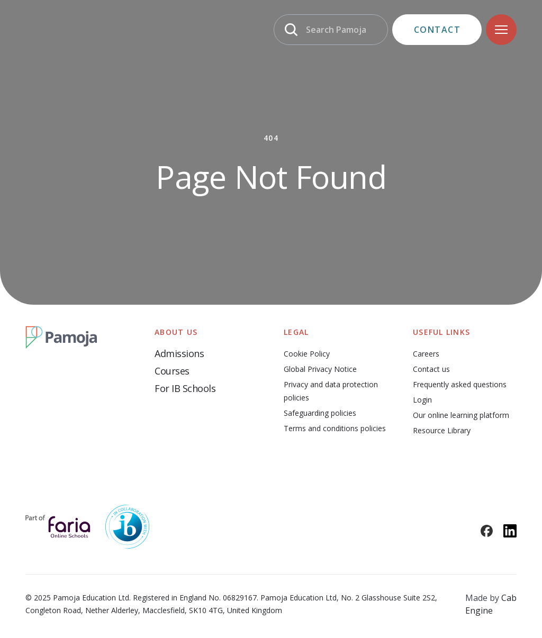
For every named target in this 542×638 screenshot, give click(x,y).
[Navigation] (501, 29)
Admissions (179, 353)
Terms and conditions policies (335, 428)
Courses (172, 370)
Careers (426, 354)
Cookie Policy (307, 354)
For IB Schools (185, 388)
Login (422, 400)
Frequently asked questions (460, 384)
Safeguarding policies (320, 413)
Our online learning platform (461, 415)
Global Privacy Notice (320, 369)
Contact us (431, 369)
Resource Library (442, 430)
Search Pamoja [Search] (336, 29)
